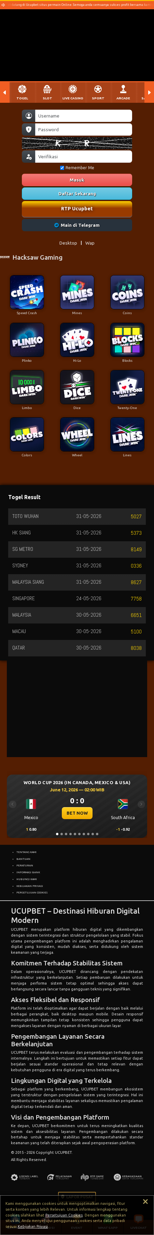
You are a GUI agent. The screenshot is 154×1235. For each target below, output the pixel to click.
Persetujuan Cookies (64, 1215)
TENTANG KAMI (26, 852)
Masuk (77, 180)
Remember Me (77, 167)
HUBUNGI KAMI (26, 879)
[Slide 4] (70, 834)
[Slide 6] (79, 834)
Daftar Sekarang (77, 193)
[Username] (83, 116)
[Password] (83, 129)
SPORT (98, 98)
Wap (90, 243)
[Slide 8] (88, 834)
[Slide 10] (97, 834)
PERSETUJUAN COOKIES (31, 892)
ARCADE (123, 98)
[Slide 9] (93, 834)
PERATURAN (24, 865)
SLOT (47, 98)
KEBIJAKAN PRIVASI (29, 886)
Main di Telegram (77, 225)
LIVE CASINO (72, 98)
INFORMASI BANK (28, 872)
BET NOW (77, 813)
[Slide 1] (57, 834)
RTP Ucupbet (77, 208)
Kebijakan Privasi (33, 1226)
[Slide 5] (75, 834)
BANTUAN (23, 858)
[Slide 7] (84, 834)
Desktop (68, 243)
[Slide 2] (61, 834)
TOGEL (22, 98)
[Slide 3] (66, 834)
